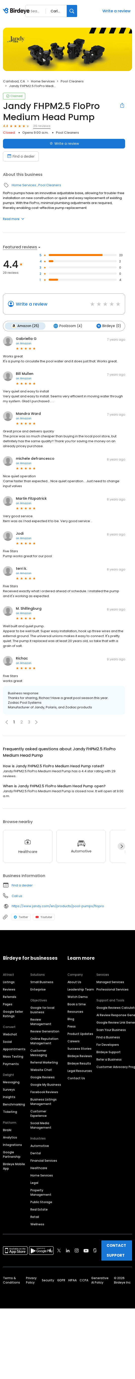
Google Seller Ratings (13, 1014)
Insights (9, 1097)
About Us (74, 982)
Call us (17, 896)
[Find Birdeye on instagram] (77, 1250)
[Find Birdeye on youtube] (86, 1250)
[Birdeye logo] (17, 11)
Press (72, 1026)
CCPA (84, 1280)
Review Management (40, 1021)
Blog (71, 1019)
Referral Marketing (44, 1062)
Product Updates (80, 1034)
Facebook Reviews (44, 1092)
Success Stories (79, 1049)
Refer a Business (109, 1059)
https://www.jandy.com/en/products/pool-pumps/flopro (58, 906)
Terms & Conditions (11, 1280)
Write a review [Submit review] (64, 143)
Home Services (43, 81)
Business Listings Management (43, 1101)
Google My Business (45, 1085)
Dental (35, 1153)
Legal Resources (80, 1071)
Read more (13, 219)
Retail (34, 1217)
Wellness (37, 1224)
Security (48, 1280)
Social (7, 1042)
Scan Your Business (111, 1030)
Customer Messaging (38, 1052)
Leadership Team (81, 989)
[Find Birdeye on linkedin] (68, 1250)
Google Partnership (12, 1154)
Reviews (9, 989)
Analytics (10, 1137)
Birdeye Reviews (80, 1056)
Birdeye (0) (108, 326)
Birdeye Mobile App (14, 1166)
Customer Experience (38, 1113)
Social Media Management (40, 1125)
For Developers (107, 1045)
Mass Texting (13, 1056)
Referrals (9, 997)
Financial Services (43, 1160)
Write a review (116, 11)
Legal (34, 1183)
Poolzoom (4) (67, 326)
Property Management (40, 1192)
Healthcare (38, 1168)
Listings (9, 982)
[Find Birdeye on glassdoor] (94, 1250)
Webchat (10, 1034)
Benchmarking (14, 1104)
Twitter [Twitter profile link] (21, 917)
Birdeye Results (79, 1063)
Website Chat (41, 1070)
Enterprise (38, 989)
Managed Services (110, 982)
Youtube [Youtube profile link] (44, 917)
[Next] (121, 846)
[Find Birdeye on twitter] (59, 1250)
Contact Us (76, 1078)
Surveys (9, 1089)
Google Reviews (42, 1077)
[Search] (72, 11)
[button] (36, 722)
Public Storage (41, 1202)
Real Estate (39, 1209)
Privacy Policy (31, 1280)
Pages (7, 1004)
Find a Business (108, 1037)
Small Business (41, 982)
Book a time (77, 1004)
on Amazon (23, 343)
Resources (75, 1012)
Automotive (39, 1146)
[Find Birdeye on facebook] (50, 1250)
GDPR (61, 1280)
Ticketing (10, 1112)
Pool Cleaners (72, 81)
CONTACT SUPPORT (116, 1250)
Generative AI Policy (100, 1280)
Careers (74, 1041)
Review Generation (44, 1031)
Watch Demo (78, 997)
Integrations (12, 1145)
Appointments (14, 1049)
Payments (11, 1064)
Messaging (11, 1082)
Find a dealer (22, 885)
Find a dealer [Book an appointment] (21, 156)
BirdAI (7, 1130)
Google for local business (42, 1010)
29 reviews (41, 126)
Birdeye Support (108, 1052)
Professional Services (112, 989)
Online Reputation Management (44, 1041)
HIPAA (72, 1280)
